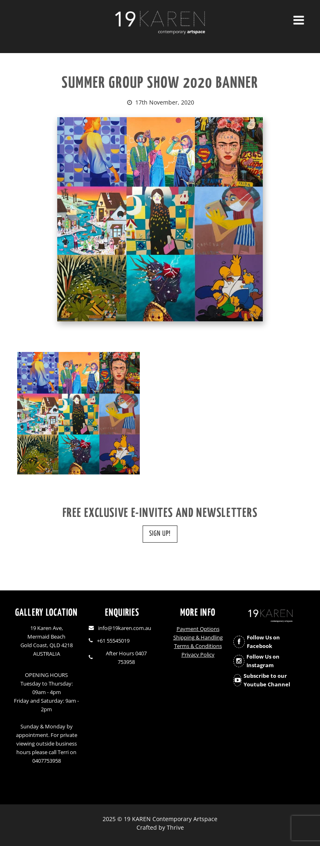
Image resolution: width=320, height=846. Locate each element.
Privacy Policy (198, 654)
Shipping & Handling (198, 637)
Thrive (175, 827)
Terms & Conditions (198, 646)
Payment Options (198, 629)
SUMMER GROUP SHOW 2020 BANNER (160, 83)
